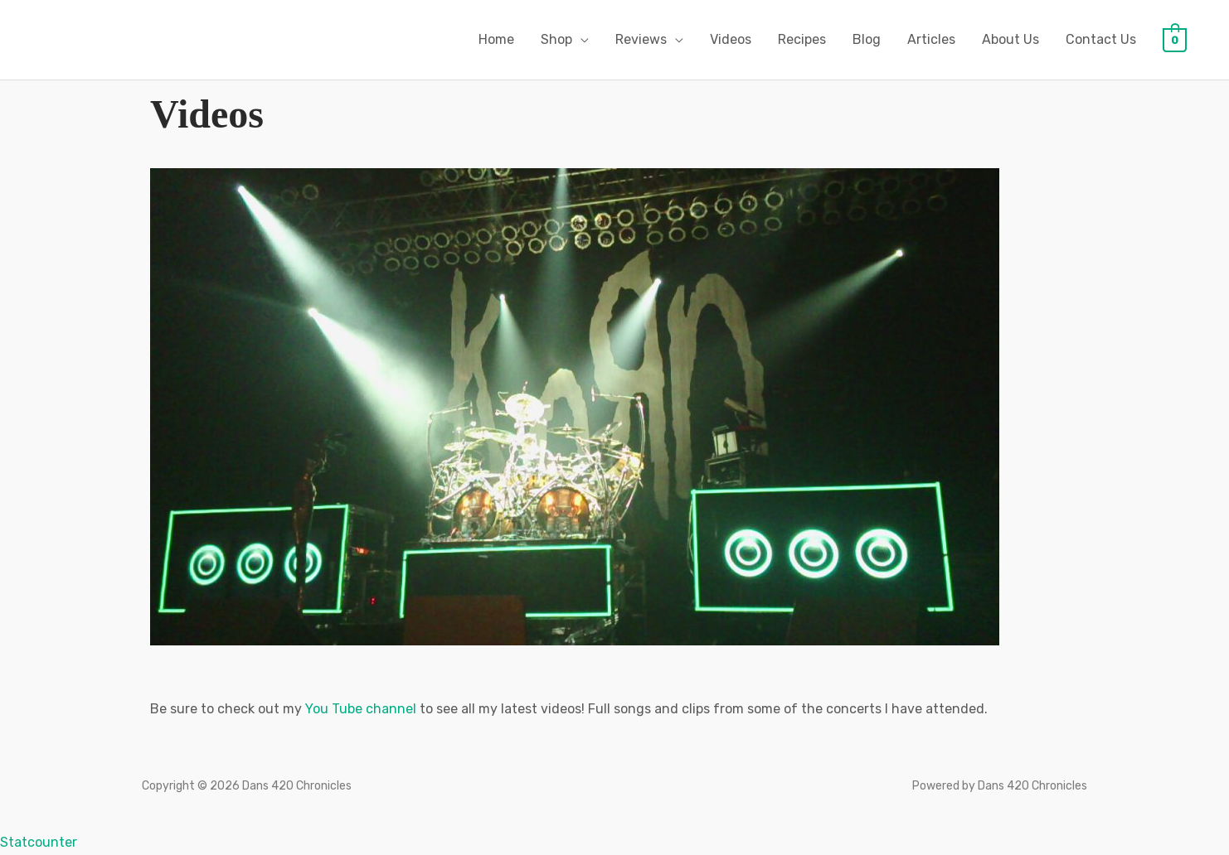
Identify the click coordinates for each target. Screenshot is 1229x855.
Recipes (802, 39)
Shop (556, 39)
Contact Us (1101, 39)
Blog (867, 39)
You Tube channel (360, 709)
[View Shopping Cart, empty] (1175, 39)
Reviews (641, 39)
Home (496, 39)
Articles (931, 39)
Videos (730, 39)
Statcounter (38, 842)
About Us (1010, 39)
